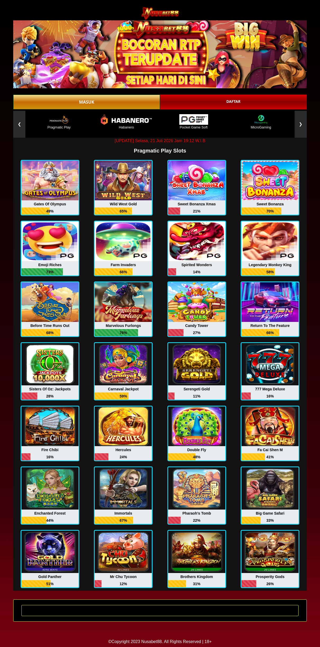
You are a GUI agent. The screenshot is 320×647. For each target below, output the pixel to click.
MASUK (86, 102)
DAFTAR (233, 101)
